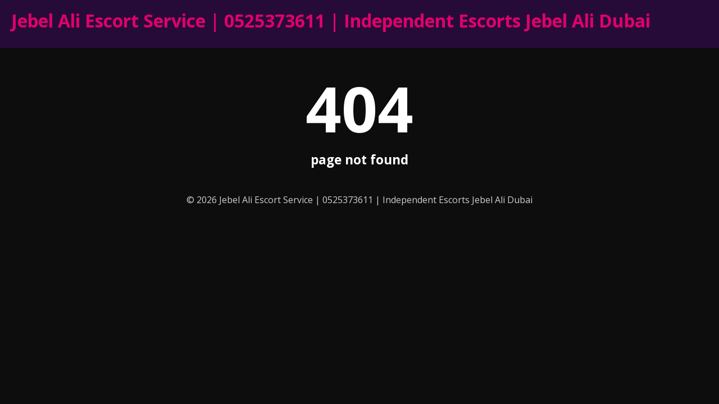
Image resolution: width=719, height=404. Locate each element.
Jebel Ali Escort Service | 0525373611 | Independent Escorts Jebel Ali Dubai (330, 20)
